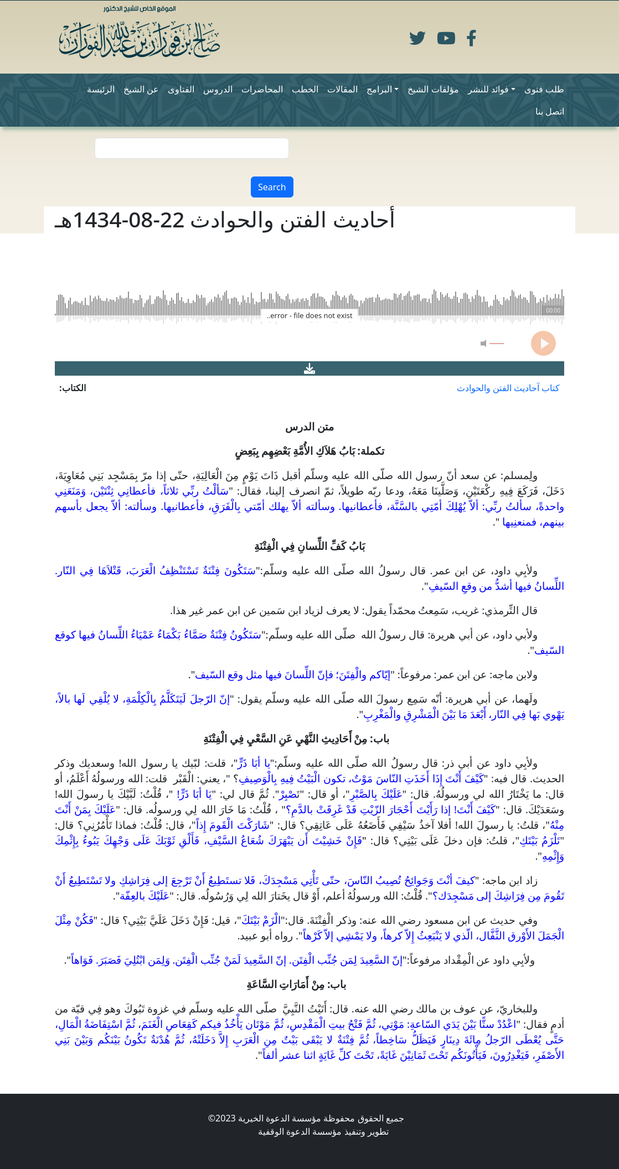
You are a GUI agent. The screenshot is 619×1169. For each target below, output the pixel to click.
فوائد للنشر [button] (488, 89)
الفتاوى (181, 89)
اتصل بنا (549, 111)
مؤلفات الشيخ (432, 89)
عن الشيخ (141, 89)
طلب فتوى (544, 89)
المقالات (342, 89)
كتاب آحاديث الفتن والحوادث (508, 388)
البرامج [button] (379, 89)
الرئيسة (101, 89)
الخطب (305, 89)
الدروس (218, 89)
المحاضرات (262, 89)
